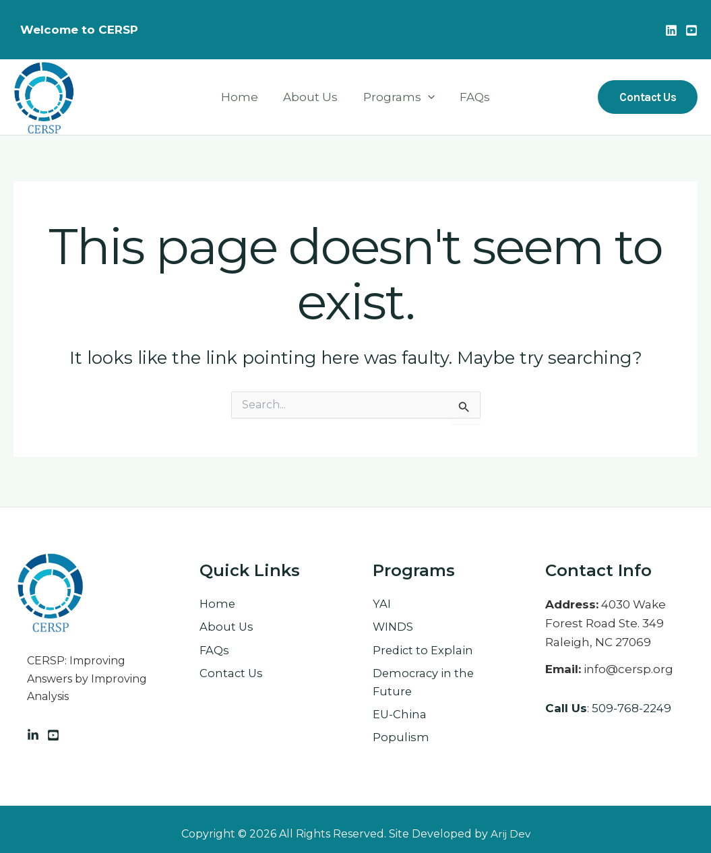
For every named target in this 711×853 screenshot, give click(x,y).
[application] (426, 97)
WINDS (393, 624)
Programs (397, 97)
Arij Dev (510, 833)
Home (242, 97)
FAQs (471, 97)
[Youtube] (691, 30)
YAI (382, 600)
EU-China (400, 713)
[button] (648, 97)
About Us (311, 97)
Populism (401, 737)
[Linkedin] (671, 30)
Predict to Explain (424, 647)
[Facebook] (53, 731)
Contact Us (231, 671)
